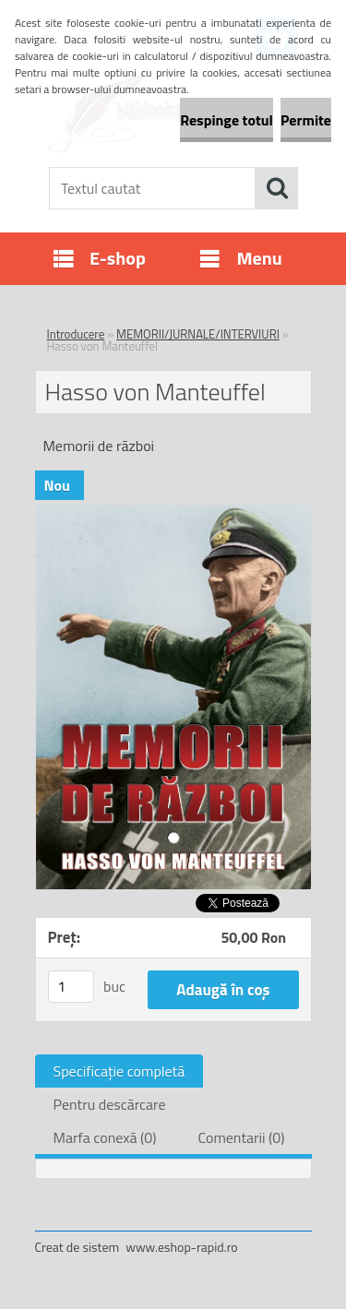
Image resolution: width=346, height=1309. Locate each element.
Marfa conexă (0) (105, 1137)
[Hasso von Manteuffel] (173, 513)
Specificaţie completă (119, 1071)
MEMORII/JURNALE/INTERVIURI (198, 334)
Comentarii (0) (240, 1137)
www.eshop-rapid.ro (181, 1246)
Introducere (76, 334)
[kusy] (71, 986)
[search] (277, 188)
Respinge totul (226, 120)
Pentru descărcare (110, 1104)
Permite (305, 120)
